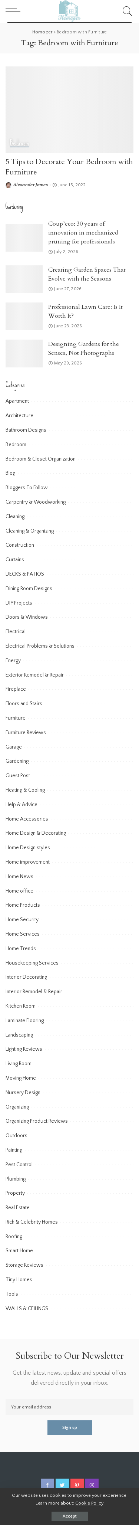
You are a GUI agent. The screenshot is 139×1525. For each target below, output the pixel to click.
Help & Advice (21, 805)
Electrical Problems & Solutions (40, 646)
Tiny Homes (19, 1280)
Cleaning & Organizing (30, 531)
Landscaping (19, 1035)
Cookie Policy (89, 1503)
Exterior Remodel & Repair (35, 675)
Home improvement (28, 862)
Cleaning (15, 517)
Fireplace (16, 689)
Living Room (19, 1064)
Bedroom (19, 143)
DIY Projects (19, 603)
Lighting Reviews (24, 1049)
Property (15, 1193)
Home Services (23, 934)
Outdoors (16, 1136)
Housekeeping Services (32, 963)
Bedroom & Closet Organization (41, 459)
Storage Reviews (24, 1265)
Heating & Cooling (25, 790)
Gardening (17, 761)
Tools (12, 1294)
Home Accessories (27, 819)
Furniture (16, 718)
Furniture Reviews (26, 733)
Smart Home (19, 1251)
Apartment (17, 401)
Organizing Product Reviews (37, 1121)
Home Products (23, 905)
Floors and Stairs (24, 704)
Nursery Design (23, 1093)
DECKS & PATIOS (25, 574)
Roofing (14, 1237)
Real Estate (18, 1208)
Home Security (22, 920)
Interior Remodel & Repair (34, 992)
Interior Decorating (26, 977)
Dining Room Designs (29, 589)
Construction (20, 545)
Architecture (19, 416)
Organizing (17, 1107)
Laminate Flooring (25, 1021)
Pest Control (19, 1165)
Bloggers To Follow (27, 488)
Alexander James (30, 185)
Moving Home (21, 1078)
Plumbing (16, 1179)
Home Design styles (28, 848)
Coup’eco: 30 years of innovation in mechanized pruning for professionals (83, 233)
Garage (14, 747)
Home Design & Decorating (36, 833)
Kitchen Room (21, 1006)
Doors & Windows (27, 617)
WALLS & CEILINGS (27, 1309)
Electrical (16, 632)
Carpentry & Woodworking (36, 502)
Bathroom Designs (26, 430)
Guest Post (18, 776)
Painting (14, 1150)
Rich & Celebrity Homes (32, 1222)
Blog (10, 473)
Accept (70, 1516)
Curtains (15, 560)
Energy (13, 661)
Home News (19, 877)
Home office (19, 891)
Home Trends (21, 949)
